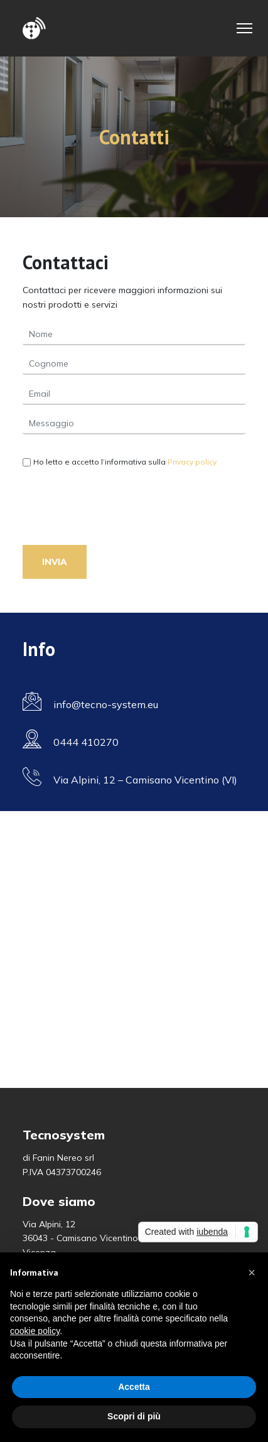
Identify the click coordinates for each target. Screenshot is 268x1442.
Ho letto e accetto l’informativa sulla (125, 461)
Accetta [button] (134, 1387)
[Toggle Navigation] (244, 28)
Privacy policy (192, 461)
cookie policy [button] (35, 1331)
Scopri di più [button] (134, 1416)
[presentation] (118, 511)
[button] (252, 1272)
